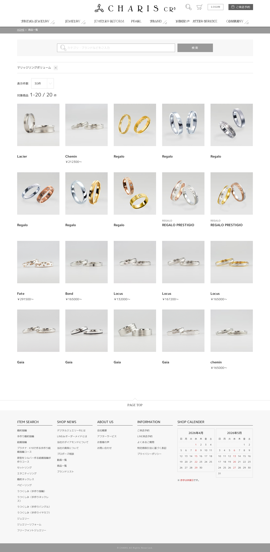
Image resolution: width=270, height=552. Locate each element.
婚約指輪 (22, 430)
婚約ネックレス (25, 479)
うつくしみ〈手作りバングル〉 (34, 506)
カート (200, 7)
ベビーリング (24, 485)
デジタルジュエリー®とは (71, 430)
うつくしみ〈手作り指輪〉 (31, 491)
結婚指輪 (22, 442)
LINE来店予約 (144, 436)
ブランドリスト (65, 471)
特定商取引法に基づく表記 (151, 448)
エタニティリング (26, 473)
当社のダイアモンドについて (73, 442)
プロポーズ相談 (65, 454)
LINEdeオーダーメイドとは (72, 436)
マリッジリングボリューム (34, 67)
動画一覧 (62, 460)
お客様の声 (103, 442)
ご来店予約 (243, 7)
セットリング (24, 467)
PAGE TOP (135, 405)
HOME (20, 29)
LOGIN (215, 7)
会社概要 (102, 430)
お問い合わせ (104, 448)
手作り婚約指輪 (25, 436)
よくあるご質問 (145, 442)
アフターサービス (107, 436)
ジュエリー (23, 518)
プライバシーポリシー (149, 454)
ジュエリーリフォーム (29, 524)
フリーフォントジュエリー (31, 530)
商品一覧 (62, 465)
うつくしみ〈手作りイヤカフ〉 (34, 512)
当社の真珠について (68, 448)
